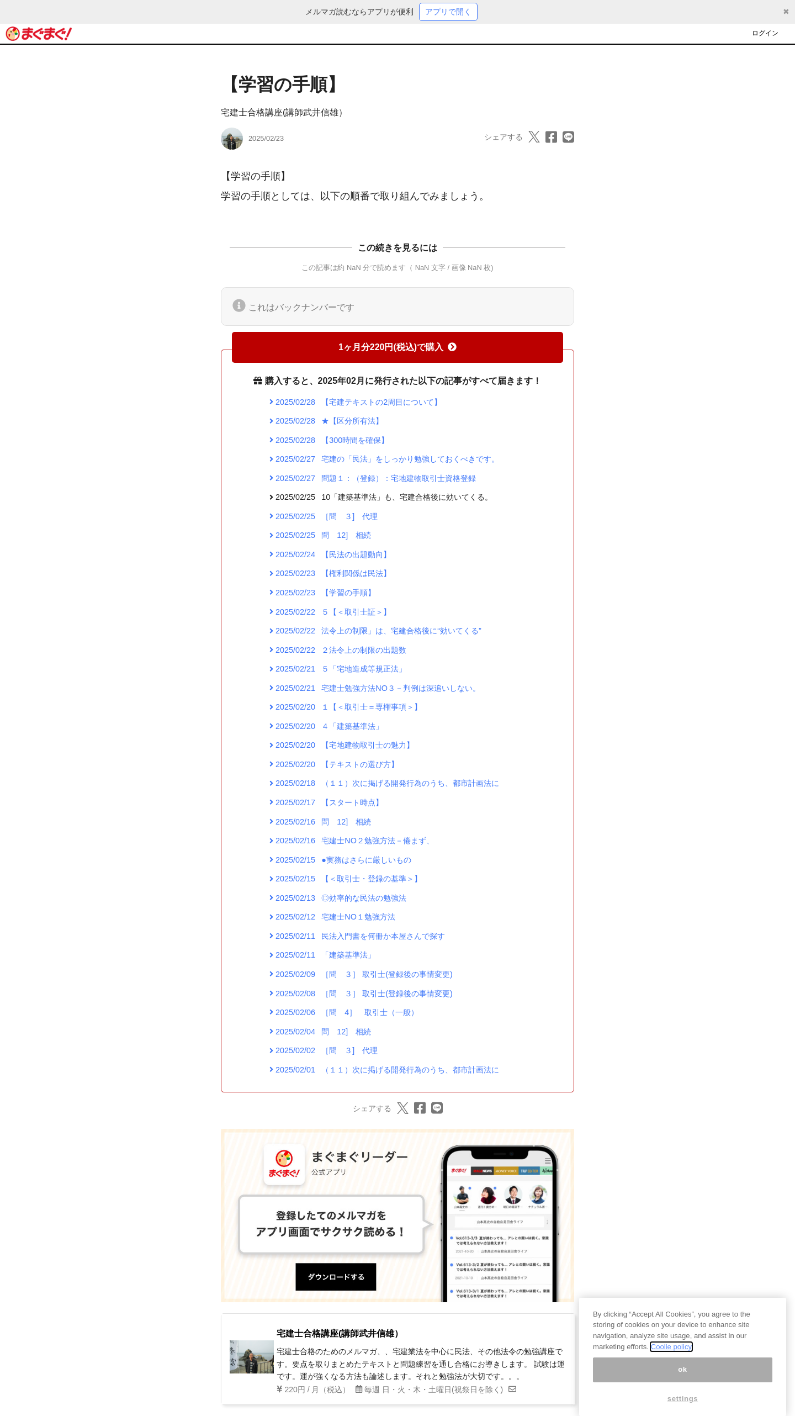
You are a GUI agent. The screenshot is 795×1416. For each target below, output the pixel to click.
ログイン (765, 33)
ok (682, 1385)
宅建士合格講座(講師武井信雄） (284, 112)
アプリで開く (448, 11)
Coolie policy (671, 1362)
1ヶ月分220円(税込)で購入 (397, 347)
